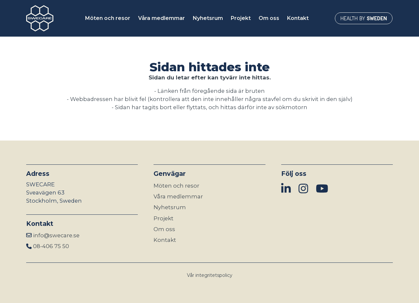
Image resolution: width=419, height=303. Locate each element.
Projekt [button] (241, 18)
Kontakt (165, 240)
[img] (286, 189)
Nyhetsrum (170, 207)
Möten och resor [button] (107, 18)
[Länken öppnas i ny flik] (364, 18)
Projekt (163, 218)
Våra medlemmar (178, 196)
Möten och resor (176, 185)
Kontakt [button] (298, 18)
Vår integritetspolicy (209, 275)
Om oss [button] (269, 18)
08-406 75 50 (51, 246)
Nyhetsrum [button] (208, 18)
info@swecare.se (56, 235)
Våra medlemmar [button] (161, 18)
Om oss (164, 229)
